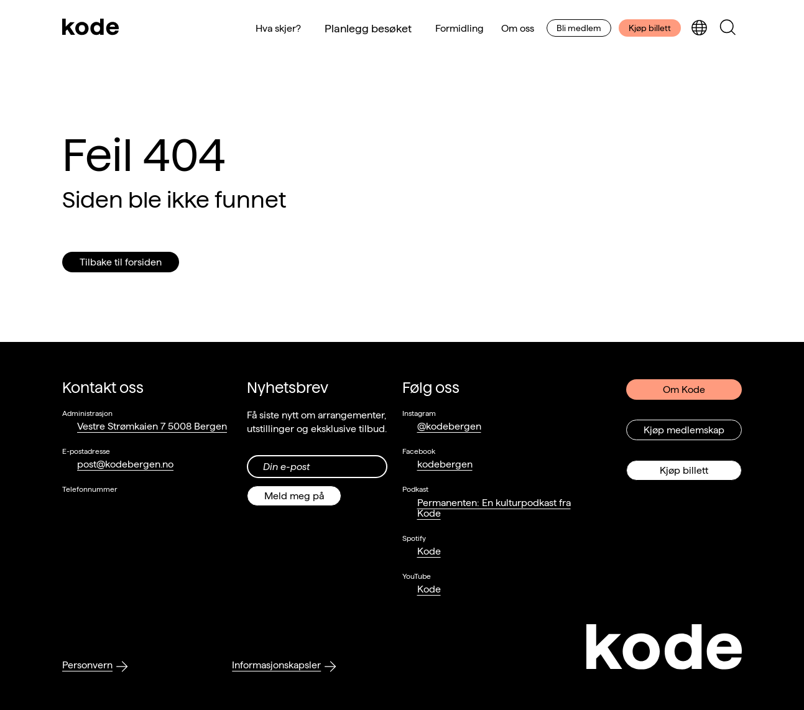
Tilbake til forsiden (121, 262)
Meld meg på (294, 496)
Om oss (517, 28)
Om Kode (684, 389)
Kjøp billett (650, 28)
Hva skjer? (278, 28)
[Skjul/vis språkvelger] (699, 28)
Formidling (459, 28)
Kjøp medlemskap (684, 430)
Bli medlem (579, 28)
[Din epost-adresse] (317, 466)
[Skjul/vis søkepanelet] (727, 28)
